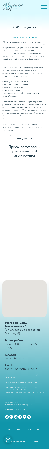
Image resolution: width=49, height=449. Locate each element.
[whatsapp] (7, 417)
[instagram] (16, 417)
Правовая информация (18, 441)
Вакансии (31, 435)
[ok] (20, 417)
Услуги (25, 37)
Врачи (35, 37)
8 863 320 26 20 (15, 358)
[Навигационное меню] (44, 7)
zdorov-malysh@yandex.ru (21, 368)
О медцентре (18, 435)
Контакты (35, 441)
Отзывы (29, 429)
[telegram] (24, 417)
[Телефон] (29, 417)
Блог (38, 429)
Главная (15, 37)
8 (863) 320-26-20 (24, 138)
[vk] (11, 417)
